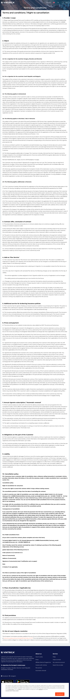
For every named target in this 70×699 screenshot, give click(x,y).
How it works (39, 657)
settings (40, 689)
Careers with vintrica (41, 665)
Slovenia (18, 668)
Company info (9, 690)
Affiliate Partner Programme (43, 662)
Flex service (39, 667)
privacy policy (11, 689)
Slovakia (13, 668)
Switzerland (4, 669)
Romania (10, 669)
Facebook (4, 676)
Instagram (12, 676)
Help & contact (57, 659)
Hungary (8, 668)
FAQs (54, 657)
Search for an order (58, 665)
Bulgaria (3, 668)
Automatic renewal (41, 670)
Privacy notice (15, 690)
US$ (48, 2)
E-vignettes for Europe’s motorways (13, 665)
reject (19, 689)
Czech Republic (26, 668)
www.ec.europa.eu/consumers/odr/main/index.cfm (18, 638)
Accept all (60, 694)
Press (37, 659)
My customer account (59, 662)
